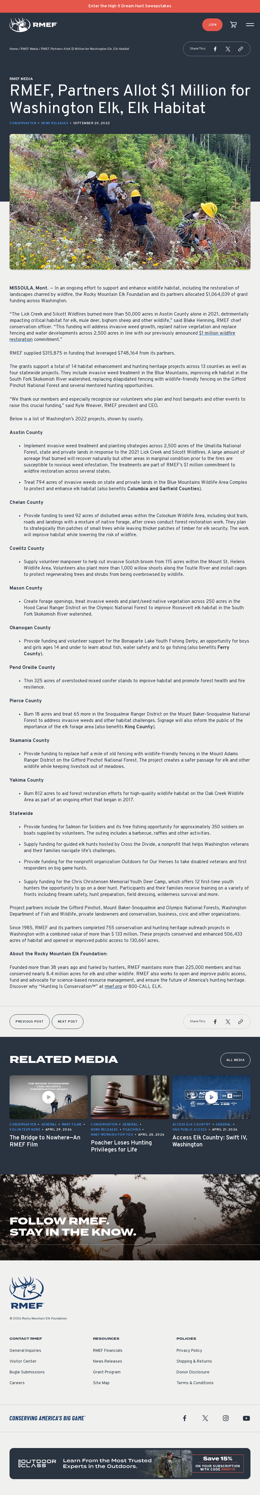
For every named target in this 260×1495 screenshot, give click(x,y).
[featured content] (130, 1463)
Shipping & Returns (194, 1361)
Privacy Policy (189, 1350)
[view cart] (233, 24)
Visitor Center (23, 1361)
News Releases (55, 123)
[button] (215, 49)
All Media (235, 1060)
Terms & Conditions (195, 1383)
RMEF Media (29, 49)
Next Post (68, 1022)
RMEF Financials (108, 1350)
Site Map (101, 1383)
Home (14, 49)
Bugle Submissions (27, 1372)
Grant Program (107, 1372)
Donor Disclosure (193, 1372)
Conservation (23, 123)
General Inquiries (25, 1350)
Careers (17, 1383)
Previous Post (30, 1022)
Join (212, 25)
